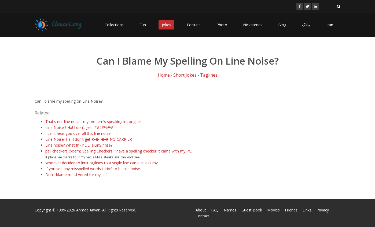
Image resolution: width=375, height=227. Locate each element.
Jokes (166, 24)
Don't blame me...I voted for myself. (76, 174)
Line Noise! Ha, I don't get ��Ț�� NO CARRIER (88, 139)
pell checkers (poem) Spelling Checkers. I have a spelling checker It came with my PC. (118, 151)
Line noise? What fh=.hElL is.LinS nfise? (78, 145)
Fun (142, 24)
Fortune (194, 24)
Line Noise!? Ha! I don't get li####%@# (79, 127)
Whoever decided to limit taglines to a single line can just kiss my (101, 162)
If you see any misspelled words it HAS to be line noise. (93, 168)
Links (307, 210)
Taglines (209, 75)
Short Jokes (185, 75)
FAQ (215, 210)
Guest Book (251, 210)
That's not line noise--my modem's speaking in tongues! (93, 121)
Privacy (323, 210)
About (201, 210)
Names (230, 210)
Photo (221, 24)
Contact (202, 215)
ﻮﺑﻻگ (306, 24)
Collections (114, 24)
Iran (329, 24)
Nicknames (252, 24)
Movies (273, 210)
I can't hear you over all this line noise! (78, 133)
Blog (282, 24)
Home (164, 75)
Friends (291, 210)
